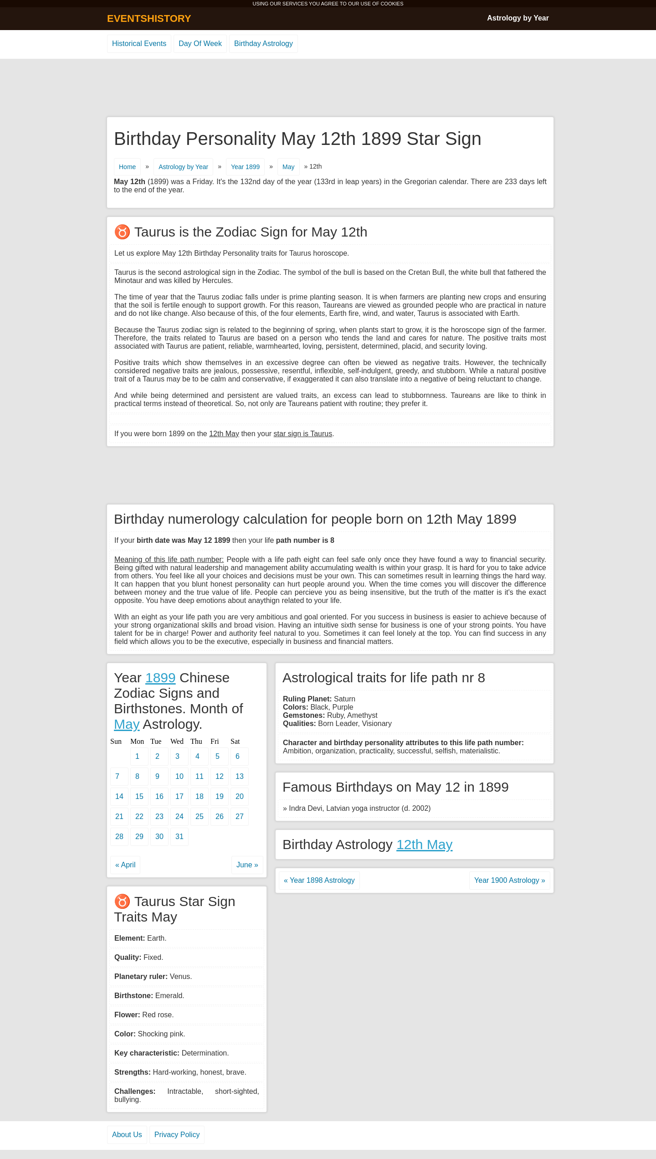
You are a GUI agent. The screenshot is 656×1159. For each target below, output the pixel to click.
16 (159, 796)
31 (179, 836)
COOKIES (391, 3)
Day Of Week (200, 43)
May (288, 166)
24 (179, 816)
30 (159, 836)
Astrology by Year (518, 18)
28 (119, 836)
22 (139, 816)
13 (240, 776)
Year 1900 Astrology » (509, 880)
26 (219, 816)
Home (127, 166)
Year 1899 (245, 166)
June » (247, 865)
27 (240, 816)
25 (199, 816)
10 (179, 776)
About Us (127, 1134)
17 (179, 796)
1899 (160, 677)
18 (199, 796)
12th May (424, 844)
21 (119, 816)
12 (219, 776)
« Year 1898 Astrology (319, 880)
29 (139, 836)
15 (139, 796)
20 (240, 796)
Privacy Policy (177, 1134)
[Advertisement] (328, 88)
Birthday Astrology (263, 43)
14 (119, 796)
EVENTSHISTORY (149, 18)
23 (159, 816)
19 (219, 796)
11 (199, 776)
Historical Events (139, 43)
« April (125, 865)
